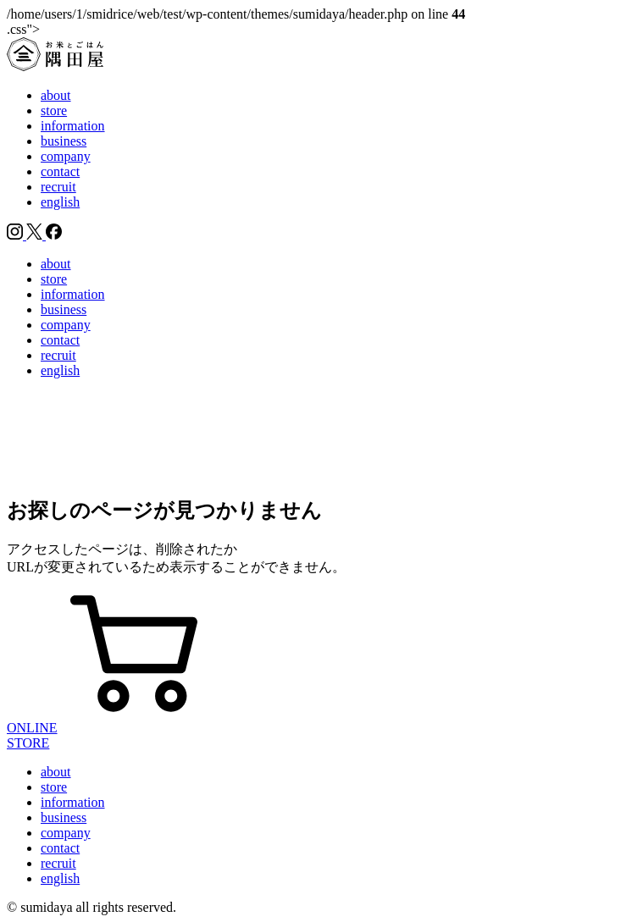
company (66, 156)
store (54, 110)
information (73, 126)
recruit (58, 186)
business (63, 141)
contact (60, 171)
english (60, 202)
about (56, 95)
